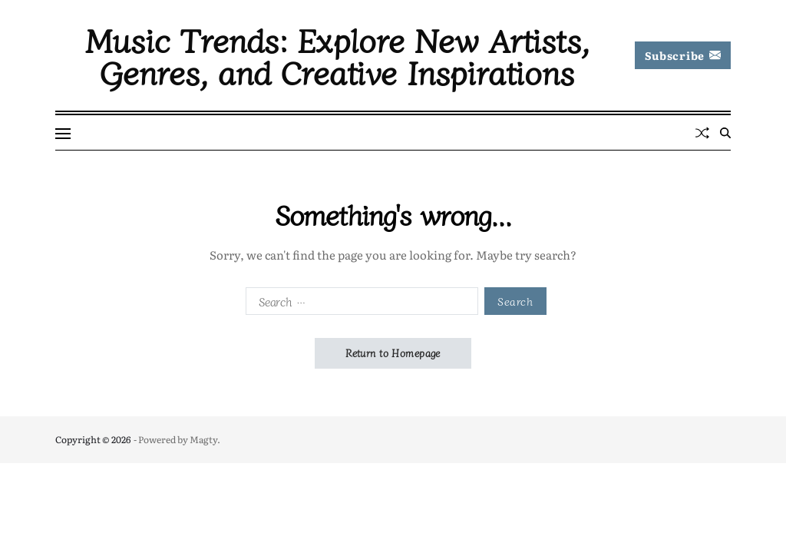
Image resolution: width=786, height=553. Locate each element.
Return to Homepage (393, 353)
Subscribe (683, 55)
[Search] (725, 132)
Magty (203, 439)
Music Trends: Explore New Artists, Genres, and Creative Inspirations (337, 55)
